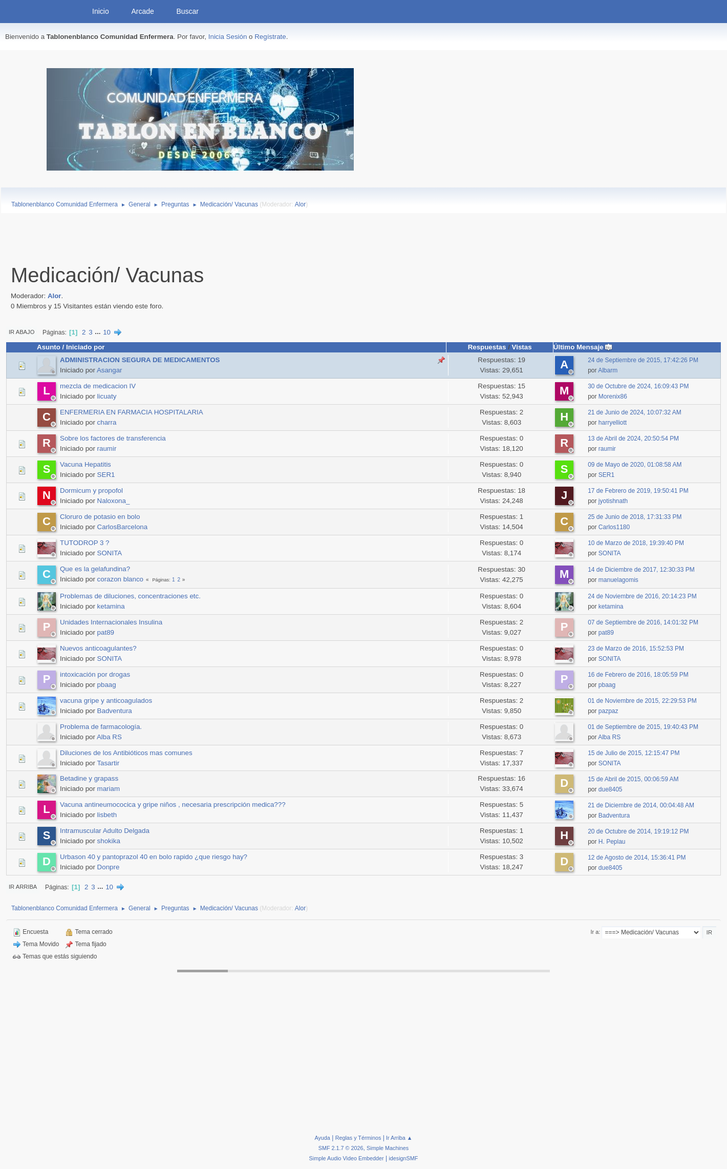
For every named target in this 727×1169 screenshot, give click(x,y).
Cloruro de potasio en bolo (100, 516)
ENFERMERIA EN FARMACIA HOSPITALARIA (131, 412)
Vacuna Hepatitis (85, 464)
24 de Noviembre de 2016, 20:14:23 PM (642, 596)
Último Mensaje (583, 347)
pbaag (106, 684)
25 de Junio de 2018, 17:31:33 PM (634, 516)
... (98, 332)
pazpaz (608, 711)
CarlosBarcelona (122, 527)
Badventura (114, 711)
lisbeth (107, 815)
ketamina (111, 606)
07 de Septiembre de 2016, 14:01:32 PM (643, 622)
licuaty (107, 396)
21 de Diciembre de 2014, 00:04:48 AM (641, 805)
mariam (108, 788)
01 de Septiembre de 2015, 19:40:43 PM (643, 726)
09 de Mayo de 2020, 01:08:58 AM (634, 464)
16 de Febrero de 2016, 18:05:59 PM (638, 674)
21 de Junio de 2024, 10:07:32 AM (634, 412)
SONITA (109, 553)
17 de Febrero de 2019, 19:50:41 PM (638, 490)
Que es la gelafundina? (95, 569)
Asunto (48, 347)
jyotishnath (613, 501)
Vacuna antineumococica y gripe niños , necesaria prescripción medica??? (173, 804)
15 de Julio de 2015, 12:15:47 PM (633, 753)
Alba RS (109, 737)
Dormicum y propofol (91, 490)
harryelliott (612, 422)
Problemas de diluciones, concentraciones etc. (130, 596)
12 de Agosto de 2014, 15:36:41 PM (637, 857)
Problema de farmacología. (101, 726)
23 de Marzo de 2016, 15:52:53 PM (636, 648)
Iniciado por (85, 347)
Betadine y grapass (89, 778)
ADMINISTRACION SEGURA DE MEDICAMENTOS (140, 360)
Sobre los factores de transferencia (113, 438)
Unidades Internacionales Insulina (111, 622)
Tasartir (108, 763)
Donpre (108, 867)
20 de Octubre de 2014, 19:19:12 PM (638, 831)
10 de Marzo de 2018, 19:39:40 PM (636, 543)
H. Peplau (612, 841)
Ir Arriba (23, 887)
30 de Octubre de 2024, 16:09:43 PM (638, 386)
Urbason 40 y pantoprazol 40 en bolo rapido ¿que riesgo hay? (153, 857)
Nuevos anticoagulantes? (98, 648)
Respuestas (487, 347)
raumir (107, 448)
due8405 (610, 789)
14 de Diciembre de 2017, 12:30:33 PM (641, 569)
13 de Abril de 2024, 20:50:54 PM (633, 438)
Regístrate (270, 36)
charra (107, 422)
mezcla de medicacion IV (98, 386)
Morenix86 (612, 396)
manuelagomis (618, 579)
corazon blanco (120, 579)
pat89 (105, 632)
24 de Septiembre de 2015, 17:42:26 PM (643, 360)
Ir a (595, 932)
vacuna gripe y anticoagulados (106, 700)
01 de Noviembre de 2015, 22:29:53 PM (642, 700)
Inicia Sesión (227, 36)
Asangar (109, 370)
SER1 (106, 474)
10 (107, 332)
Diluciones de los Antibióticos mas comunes (126, 753)
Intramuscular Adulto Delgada (104, 830)
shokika (108, 841)
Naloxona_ (113, 501)
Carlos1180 (614, 527)
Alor (300, 204)
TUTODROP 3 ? (85, 543)
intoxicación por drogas (95, 674)
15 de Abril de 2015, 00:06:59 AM (633, 779)
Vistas (522, 347)
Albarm (607, 370)
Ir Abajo (21, 332)
